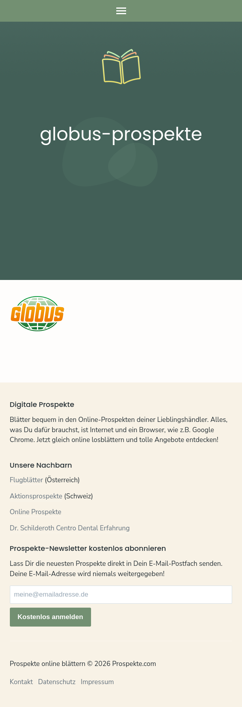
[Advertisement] (121, 211)
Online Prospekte (35, 512)
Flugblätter (26, 480)
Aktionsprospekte (36, 496)
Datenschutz (56, 681)
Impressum (97, 681)
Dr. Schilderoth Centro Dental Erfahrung (70, 528)
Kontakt (21, 681)
